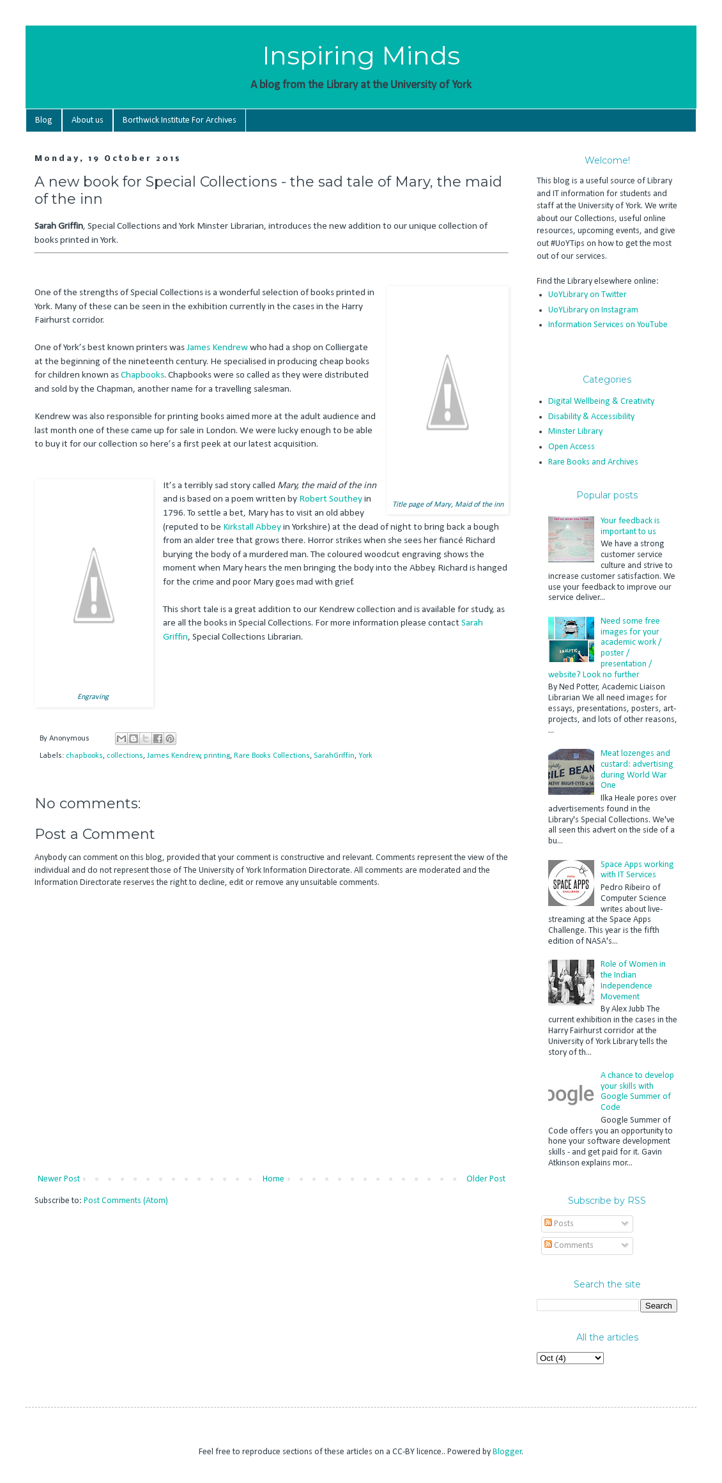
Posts (559, 1224)
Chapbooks (142, 375)
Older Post (485, 1179)
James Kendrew (217, 347)
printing (217, 756)
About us (88, 120)
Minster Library (575, 431)
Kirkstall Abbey (252, 527)
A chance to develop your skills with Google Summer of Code (637, 1091)
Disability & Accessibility (591, 417)
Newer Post (59, 1179)
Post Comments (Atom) (126, 1201)
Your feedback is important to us (630, 526)
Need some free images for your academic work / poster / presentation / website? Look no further (605, 648)
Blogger (507, 1452)
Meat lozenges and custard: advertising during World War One (637, 769)
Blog (43, 120)
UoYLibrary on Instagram (593, 310)
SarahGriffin (334, 756)
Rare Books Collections (272, 756)
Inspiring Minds (361, 55)
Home (273, 1179)
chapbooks (84, 756)
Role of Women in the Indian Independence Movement (633, 980)
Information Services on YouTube (608, 325)
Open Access (571, 447)
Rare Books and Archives (593, 462)
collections (125, 756)
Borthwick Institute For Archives (179, 120)
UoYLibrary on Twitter (587, 295)
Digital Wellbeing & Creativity (601, 401)
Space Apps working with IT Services (637, 870)
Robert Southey (330, 499)
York (365, 756)
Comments (569, 1245)
